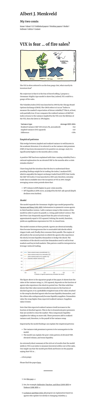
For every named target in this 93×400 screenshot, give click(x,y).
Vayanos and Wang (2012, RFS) (32, 207)
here (39, 363)
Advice (31, 29)
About (28, 26)
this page (30, 379)
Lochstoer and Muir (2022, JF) (35, 393)
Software (23, 29)
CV (33, 26)
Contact (38, 29)
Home (22, 26)
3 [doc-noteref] (33, 163)
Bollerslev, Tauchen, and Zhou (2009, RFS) (54, 385)
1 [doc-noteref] (63, 110)
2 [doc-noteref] (70, 157)
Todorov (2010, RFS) (31, 388)
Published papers (43, 26)
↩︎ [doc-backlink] (35, 379)
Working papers (57, 26)
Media (68, 26)
